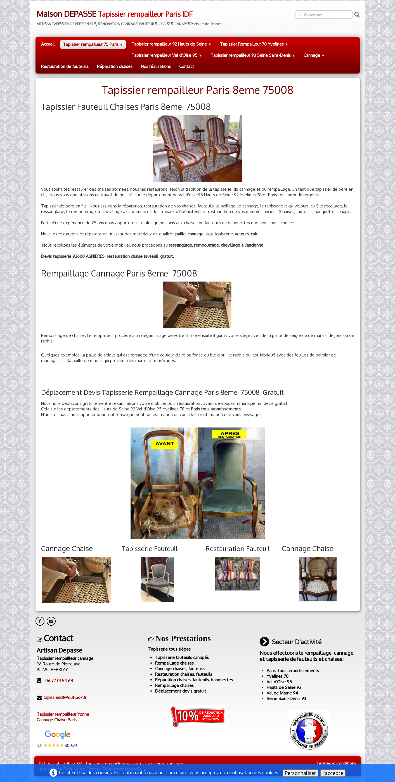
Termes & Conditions (336, 763)
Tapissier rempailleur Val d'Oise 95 (166, 55)
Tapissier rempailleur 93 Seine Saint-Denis (252, 55)
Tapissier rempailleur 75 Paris (93, 44)
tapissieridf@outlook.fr (64, 697)
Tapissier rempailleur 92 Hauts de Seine (171, 44)
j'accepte (333, 773)
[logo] (129, 16)
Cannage (314, 55)
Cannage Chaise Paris (57, 719)
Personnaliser (300, 773)
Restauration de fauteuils (65, 66)
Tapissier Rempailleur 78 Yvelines (254, 44)
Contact (186, 66)
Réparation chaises (115, 66)
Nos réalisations (156, 66)
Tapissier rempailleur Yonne (63, 714)
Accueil (48, 44)
